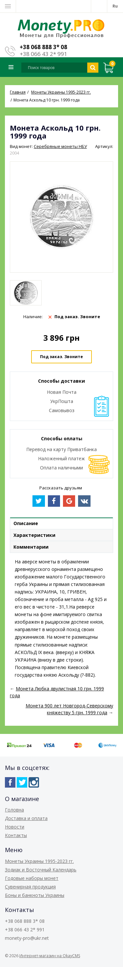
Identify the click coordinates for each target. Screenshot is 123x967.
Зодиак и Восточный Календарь (40, 870)
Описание (25, 523)
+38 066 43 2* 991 (43, 54)
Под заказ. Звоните (61, 356)
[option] (26, 292)
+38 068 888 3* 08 (43, 47)
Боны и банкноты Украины (34, 895)
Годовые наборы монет (31, 878)
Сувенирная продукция (30, 887)
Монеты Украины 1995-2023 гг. (39, 861)
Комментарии (31, 547)
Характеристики (34, 535)
